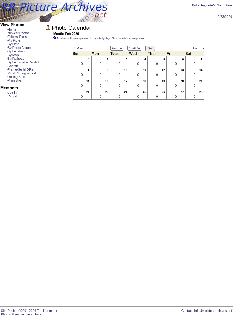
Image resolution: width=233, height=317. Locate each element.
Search (12, 66)
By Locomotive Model (23, 62)
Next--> (198, 48)
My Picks (14, 40)
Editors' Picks (17, 37)
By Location (16, 51)
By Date (13, 44)
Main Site (14, 80)
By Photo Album (19, 47)
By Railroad (15, 58)
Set (150, 48)
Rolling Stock (16, 77)
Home (11, 29)
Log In (12, 92)
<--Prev (78, 48)
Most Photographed (21, 73)
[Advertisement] (19, 208)
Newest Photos (18, 33)
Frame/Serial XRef (20, 69)
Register (13, 96)
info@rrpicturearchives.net (213, 310)
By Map (13, 55)
